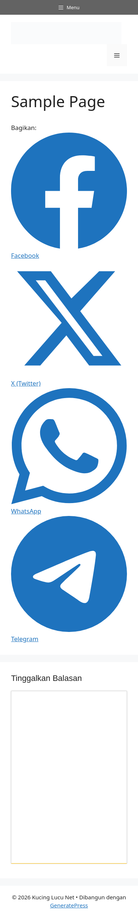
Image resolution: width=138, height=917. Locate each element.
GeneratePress (69, 905)
